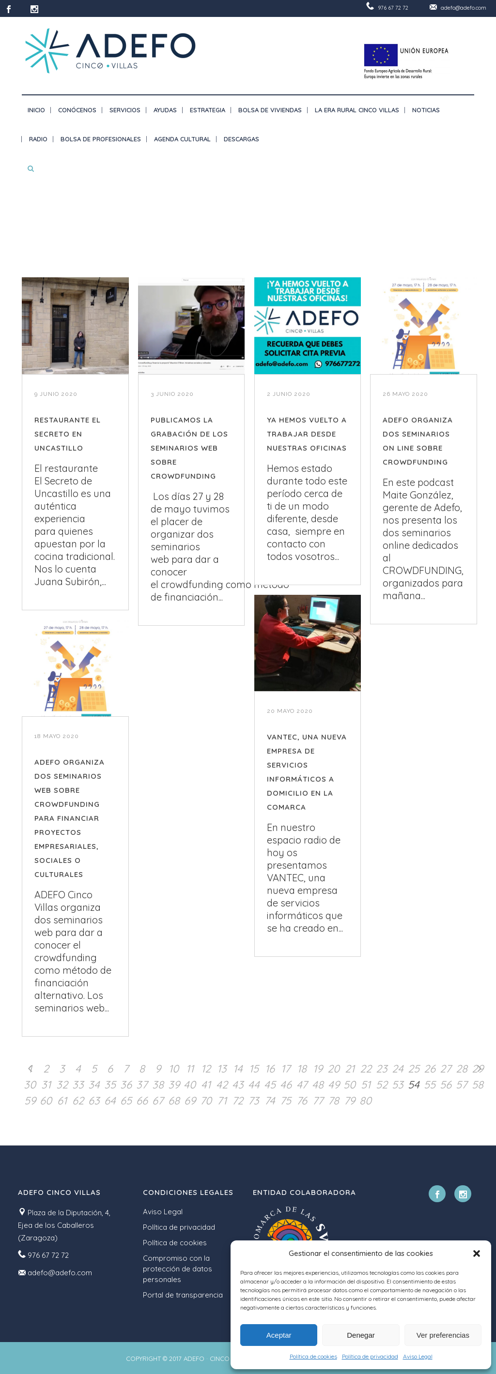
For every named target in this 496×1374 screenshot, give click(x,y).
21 (350, 1068)
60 (46, 1100)
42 (222, 1084)
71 (222, 1100)
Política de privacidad (370, 1356)
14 (238, 1068)
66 (142, 1100)
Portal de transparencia (183, 1294)
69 (190, 1100)
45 (270, 1084)
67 (157, 1100)
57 (461, 1084)
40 (190, 1084)
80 (365, 1100)
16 (270, 1068)
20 (333, 1068)
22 (366, 1068)
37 (141, 1084)
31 (46, 1084)
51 (366, 1084)
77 (317, 1100)
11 (190, 1068)
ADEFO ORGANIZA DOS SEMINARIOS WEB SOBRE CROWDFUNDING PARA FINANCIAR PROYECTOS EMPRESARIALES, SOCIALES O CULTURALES (69, 818)
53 (397, 1084)
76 (301, 1100)
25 (413, 1068)
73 (253, 1100)
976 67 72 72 (393, 7)
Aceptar (279, 1335)
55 (429, 1084)
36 (126, 1084)
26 (429, 1068)
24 (397, 1068)
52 (382, 1084)
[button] (476, 1253)
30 (30, 1084)
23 (382, 1068)
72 (237, 1100)
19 (318, 1068)
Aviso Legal (418, 1356)
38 (158, 1084)
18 (302, 1068)
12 (206, 1068)
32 (62, 1084)
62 (78, 1100)
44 (254, 1084)
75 (285, 1100)
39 (174, 1084)
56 (445, 1084)
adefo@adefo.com (463, 7)
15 (254, 1068)
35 (110, 1084)
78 (333, 1100)
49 (334, 1084)
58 (477, 1084)
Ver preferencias (443, 1335)
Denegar (361, 1335)
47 (301, 1084)
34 (94, 1084)
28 (461, 1068)
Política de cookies (313, 1356)
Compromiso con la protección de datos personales (177, 1268)
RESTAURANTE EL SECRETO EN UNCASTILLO (67, 434)
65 (126, 1100)
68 (174, 1100)
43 (238, 1084)
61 (62, 1100)
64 (110, 1100)
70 (206, 1100)
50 (349, 1084)
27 (445, 1068)
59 (30, 1100)
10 (174, 1068)
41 (206, 1084)
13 (222, 1068)
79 (349, 1100)
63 (94, 1100)
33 (78, 1084)
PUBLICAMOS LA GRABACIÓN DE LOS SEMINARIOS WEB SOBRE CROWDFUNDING (189, 448)
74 (269, 1100)
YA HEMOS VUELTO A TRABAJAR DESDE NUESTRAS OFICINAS (307, 434)
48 (318, 1084)
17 (285, 1068)
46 (286, 1084)
